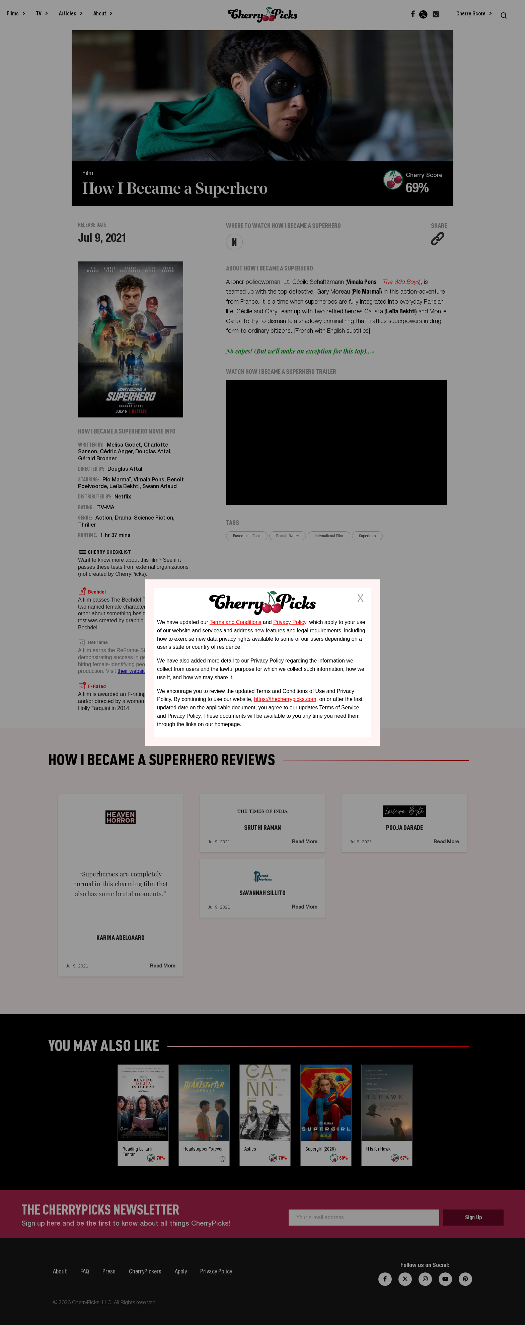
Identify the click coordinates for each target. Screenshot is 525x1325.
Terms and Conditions (235, 622)
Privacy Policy (289, 622)
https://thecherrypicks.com (285, 699)
